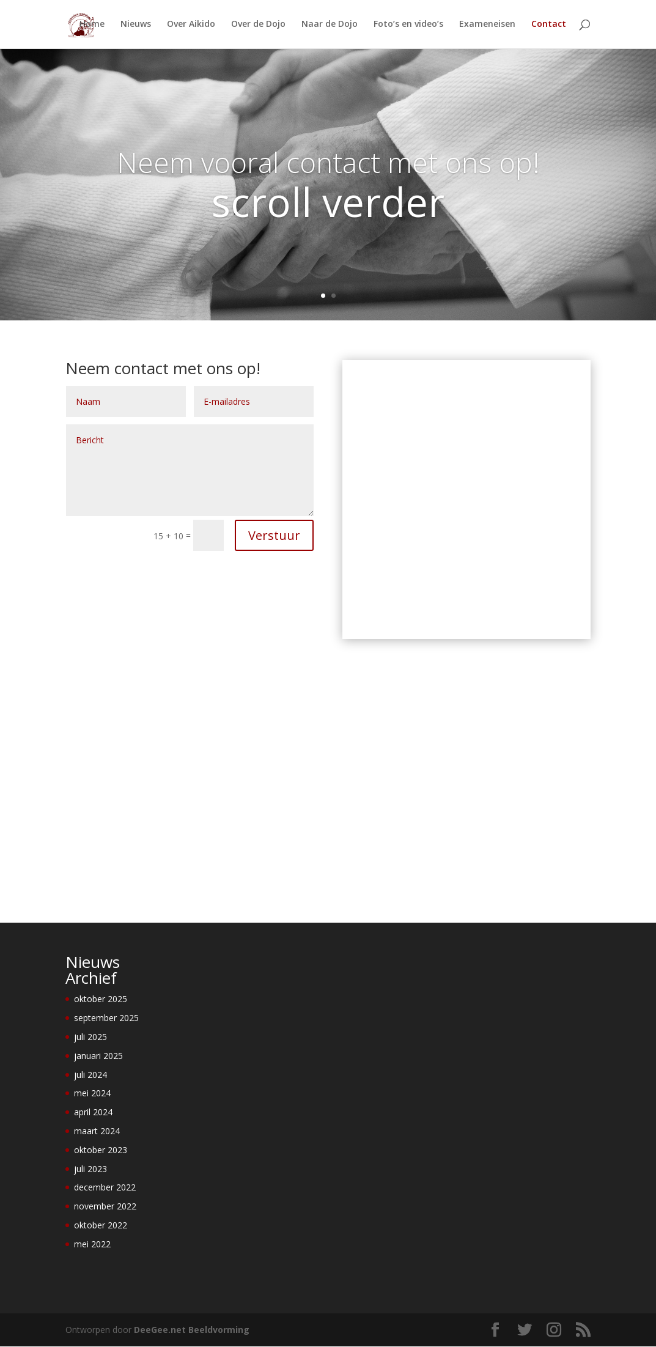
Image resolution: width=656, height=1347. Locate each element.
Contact (548, 25)
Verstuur (274, 535)
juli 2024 (90, 1074)
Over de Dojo (258, 25)
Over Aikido (191, 25)
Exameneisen (487, 25)
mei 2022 (92, 1244)
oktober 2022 (100, 1225)
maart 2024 (97, 1131)
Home (92, 25)
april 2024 (93, 1112)
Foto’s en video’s (408, 25)
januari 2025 (98, 1055)
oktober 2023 (100, 1150)
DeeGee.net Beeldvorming (191, 1329)
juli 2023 (90, 1169)
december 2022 (105, 1187)
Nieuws (135, 25)
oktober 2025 (100, 999)
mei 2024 (92, 1093)
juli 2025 (90, 1037)
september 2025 (106, 1018)
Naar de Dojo (329, 25)
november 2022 (105, 1206)
